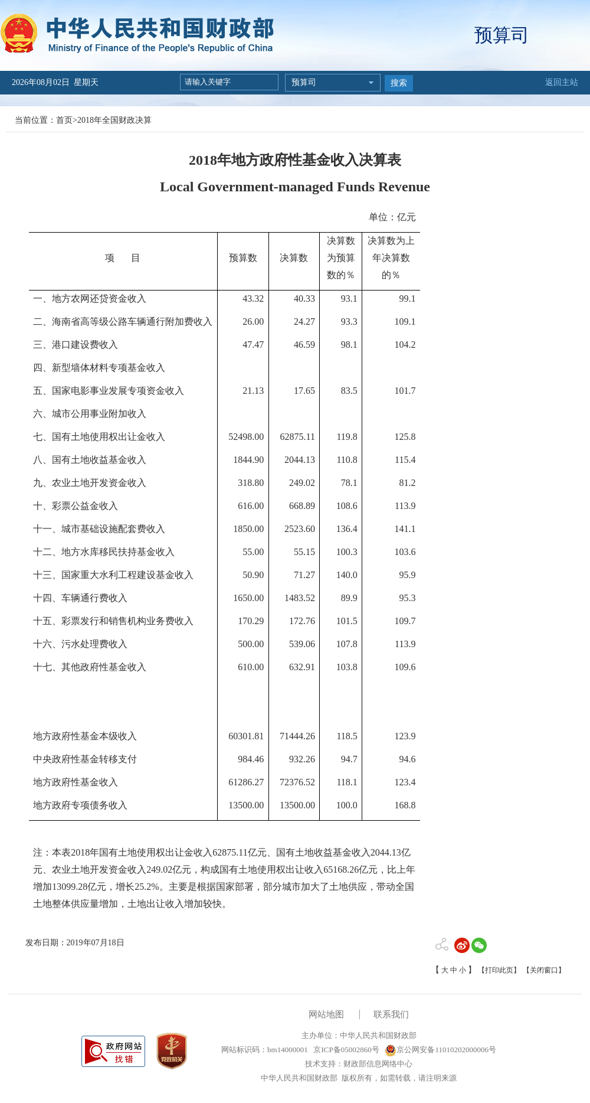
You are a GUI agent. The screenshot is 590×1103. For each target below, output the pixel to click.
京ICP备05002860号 (345, 1049)
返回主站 (561, 82)
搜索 (399, 83)
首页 (64, 120)
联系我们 (391, 1014)
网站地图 (326, 1014)
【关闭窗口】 (544, 970)
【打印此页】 (499, 970)
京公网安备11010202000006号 (440, 1049)
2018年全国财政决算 (114, 120)
